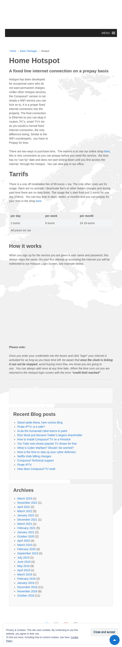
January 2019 (25, 582)
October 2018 (25, 595)
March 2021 (24, 523)
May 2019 (23, 566)
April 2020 (23, 540)
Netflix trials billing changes (34, 456)
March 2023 (24, 498)
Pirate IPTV (24, 464)
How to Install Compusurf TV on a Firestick (44, 439)
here (107, 151)
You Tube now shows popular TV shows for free (47, 443)
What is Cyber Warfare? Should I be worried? (45, 447)
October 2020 (25, 536)
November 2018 (27, 591)
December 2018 (27, 587)
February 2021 (26, 528)
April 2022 (23, 507)
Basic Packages (28, 51)
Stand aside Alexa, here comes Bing (40, 422)
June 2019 (23, 561)
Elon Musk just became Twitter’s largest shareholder (49, 435)
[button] (106, 33)
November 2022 (27, 502)
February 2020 (26, 549)
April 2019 (23, 570)
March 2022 (24, 511)
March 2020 (24, 545)
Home (13, 51)
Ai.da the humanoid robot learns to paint (42, 431)
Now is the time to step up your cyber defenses (46, 452)
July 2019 (23, 557)
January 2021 (25, 532)
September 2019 (27, 553)
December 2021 (27, 519)
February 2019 (26, 578)
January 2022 (25, 515)
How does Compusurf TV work (36, 469)
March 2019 (24, 574)
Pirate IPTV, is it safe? (31, 426)
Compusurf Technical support (35, 460)
